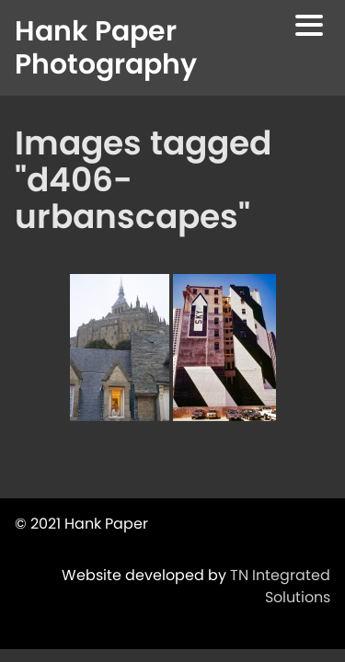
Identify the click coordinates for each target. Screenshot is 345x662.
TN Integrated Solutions (280, 586)
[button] (309, 28)
